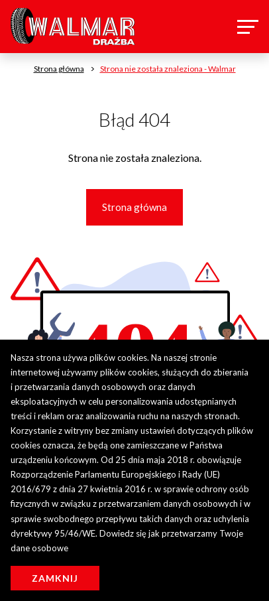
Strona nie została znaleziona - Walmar (168, 69)
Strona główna (134, 207)
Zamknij (55, 578)
